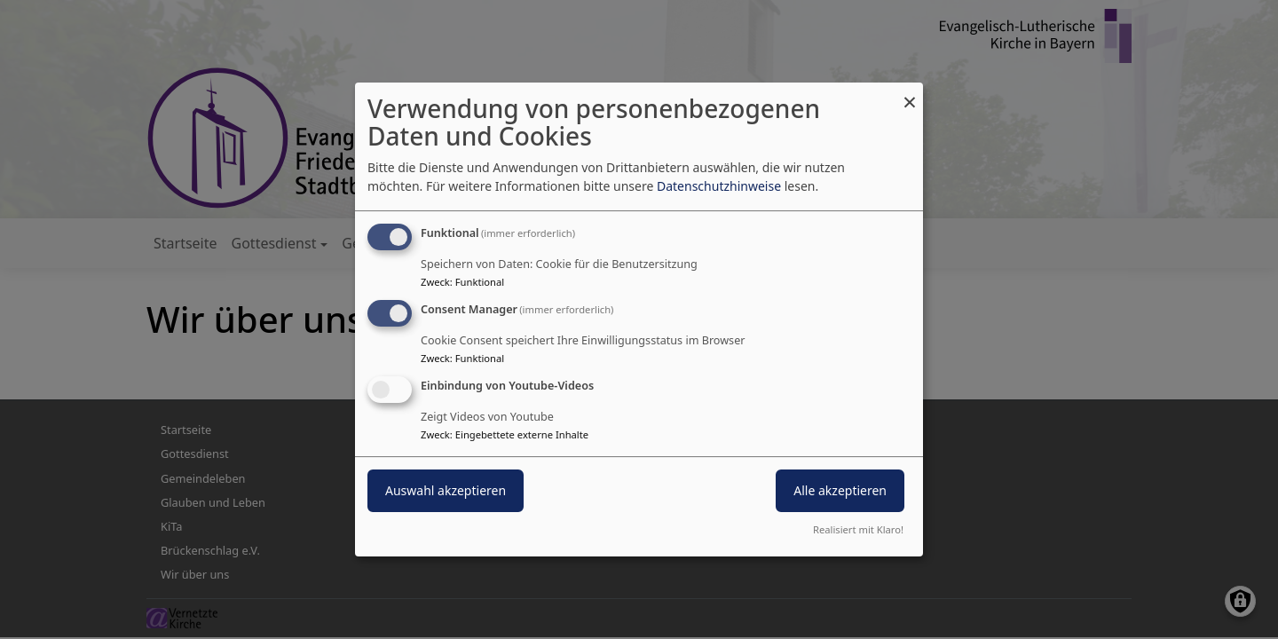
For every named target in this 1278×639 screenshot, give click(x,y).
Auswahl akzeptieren (445, 490)
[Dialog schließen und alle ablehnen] (909, 94)
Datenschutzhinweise (719, 186)
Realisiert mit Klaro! (858, 529)
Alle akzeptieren (840, 490)
